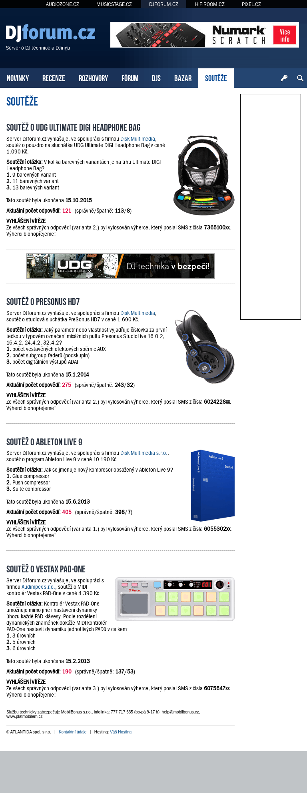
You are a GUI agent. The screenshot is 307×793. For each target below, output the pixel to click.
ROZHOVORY (93, 77)
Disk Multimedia (137, 138)
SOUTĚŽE (216, 77)
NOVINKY (18, 77)
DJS (156, 77)
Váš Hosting (121, 732)
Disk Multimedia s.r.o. (143, 453)
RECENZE (53, 77)
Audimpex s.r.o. (38, 587)
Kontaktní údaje (73, 732)
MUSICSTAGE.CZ (114, 4)
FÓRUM (130, 77)
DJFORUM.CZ (163, 4)
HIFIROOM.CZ (210, 4)
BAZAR (182, 77)
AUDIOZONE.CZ (62, 4)
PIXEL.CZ (251, 4)
